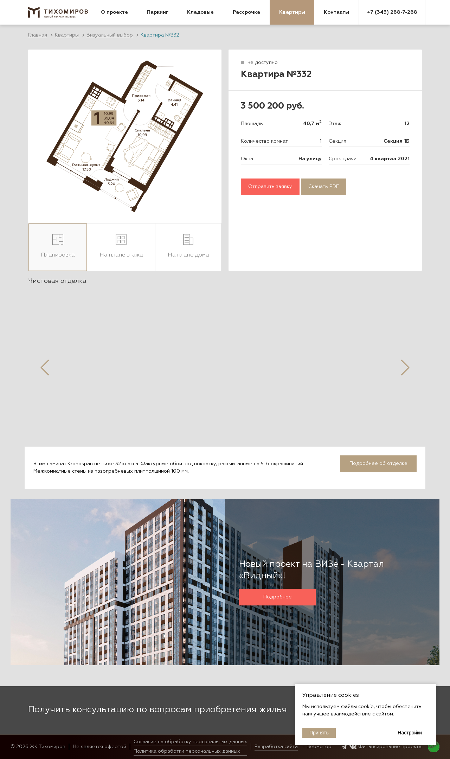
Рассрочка (246, 12)
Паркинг (157, 12)
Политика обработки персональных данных (187, 751)
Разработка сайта (276, 746)
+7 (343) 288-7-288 (392, 12)
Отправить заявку (270, 186)
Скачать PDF (323, 186)
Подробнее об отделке (378, 463)
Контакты (336, 12)
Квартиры (292, 12)
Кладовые (200, 12)
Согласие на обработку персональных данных (190, 741)
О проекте (114, 12)
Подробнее (277, 597)
